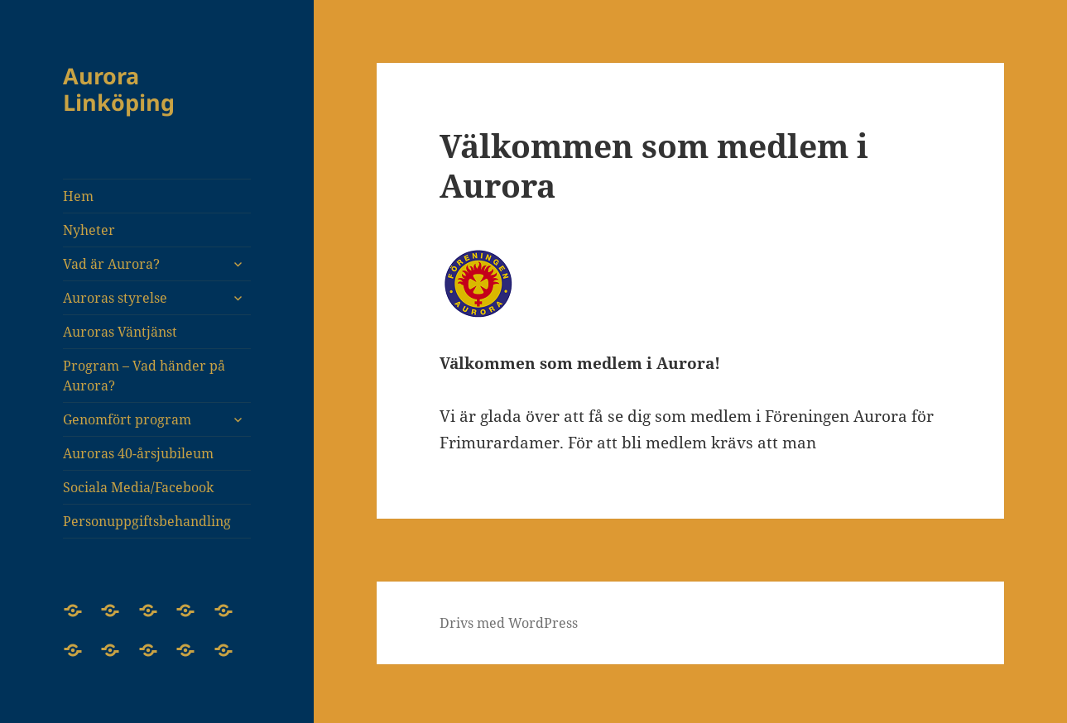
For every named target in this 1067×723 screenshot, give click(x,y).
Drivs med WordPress (509, 623)
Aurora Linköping (119, 88)
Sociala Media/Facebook (138, 487)
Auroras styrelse (115, 298)
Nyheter (89, 230)
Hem (78, 196)
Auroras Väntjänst (120, 332)
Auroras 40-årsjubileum (138, 453)
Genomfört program (127, 419)
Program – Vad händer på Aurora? (144, 376)
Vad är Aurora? (111, 264)
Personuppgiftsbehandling (147, 521)
